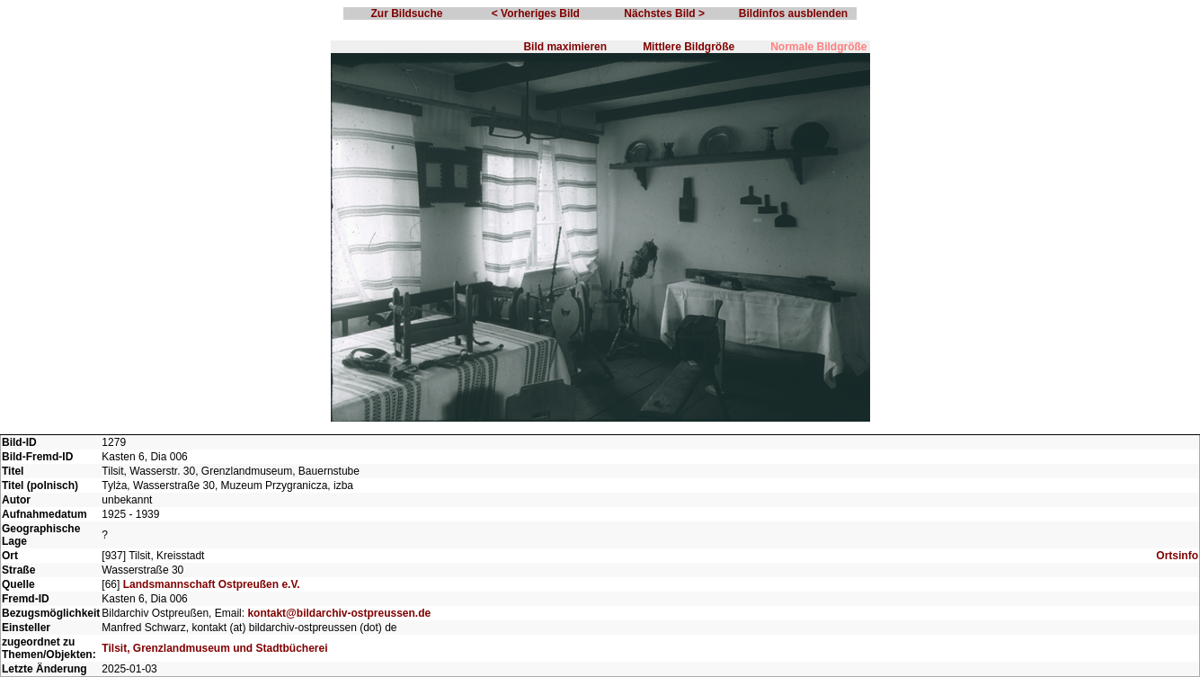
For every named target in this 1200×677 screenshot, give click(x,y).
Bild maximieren (565, 46)
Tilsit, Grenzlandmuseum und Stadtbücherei (214, 648)
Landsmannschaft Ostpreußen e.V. (211, 584)
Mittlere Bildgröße (688, 46)
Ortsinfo (1177, 555)
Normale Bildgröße (818, 46)
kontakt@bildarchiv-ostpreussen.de (339, 613)
